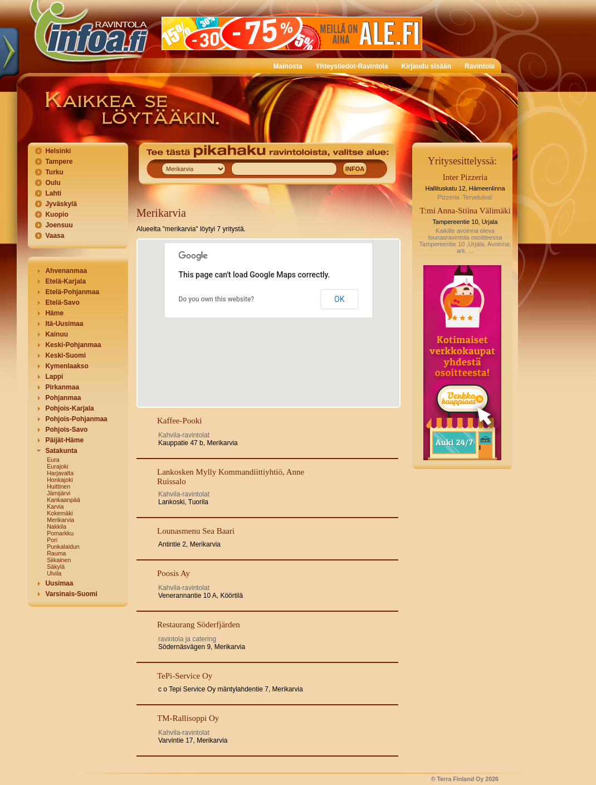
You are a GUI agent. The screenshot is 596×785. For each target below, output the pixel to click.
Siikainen (59, 560)
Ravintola (480, 66)
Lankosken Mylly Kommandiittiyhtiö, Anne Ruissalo (230, 476)
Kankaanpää (63, 499)
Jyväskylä (61, 204)
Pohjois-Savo (66, 429)
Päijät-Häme (64, 440)
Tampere (58, 161)
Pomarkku (60, 533)
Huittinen (58, 486)
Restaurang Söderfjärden (198, 624)
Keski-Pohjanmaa (73, 345)
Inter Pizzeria (465, 177)
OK (339, 299)
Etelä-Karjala (65, 281)
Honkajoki (60, 479)
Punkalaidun (63, 546)
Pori (52, 540)
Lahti (53, 193)
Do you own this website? (217, 299)
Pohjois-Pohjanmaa (76, 419)
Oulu (52, 183)
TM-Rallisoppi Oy (188, 718)
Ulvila (54, 573)
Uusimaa (59, 583)
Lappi (54, 377)
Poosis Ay (173, 573)
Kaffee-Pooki (179, 420)
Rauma (56, 553)
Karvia (55, 506)
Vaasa (54, 236)
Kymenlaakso (66, 366)
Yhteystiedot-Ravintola (352, 66)
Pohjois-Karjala (69, 408)
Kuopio (56, 214)
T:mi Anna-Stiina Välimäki (464, 210)
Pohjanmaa (63, 398)
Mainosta (287, 66)
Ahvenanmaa (66, 271)
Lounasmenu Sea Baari (196, 530)
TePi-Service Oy (184, 675)
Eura (53, 459)
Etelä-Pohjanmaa (72, 292)
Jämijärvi (58, 493)
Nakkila (56, 526)
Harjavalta (60, 473)
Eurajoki (58, 466)
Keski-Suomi (65, 355)
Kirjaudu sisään (426, 66)
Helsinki (58, 151)
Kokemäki (60, 513)
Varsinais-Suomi (71, 594)
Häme (54, 313)
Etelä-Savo (62, 302)
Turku (54, 172)
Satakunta (61, 451)
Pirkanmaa (62, 387)
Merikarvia (60, 519)
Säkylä (56, 566)
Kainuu (56, 334)
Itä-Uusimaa (64, 324)
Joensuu (58, 225)
